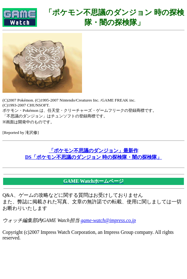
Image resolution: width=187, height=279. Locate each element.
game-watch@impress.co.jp (108, 220)
